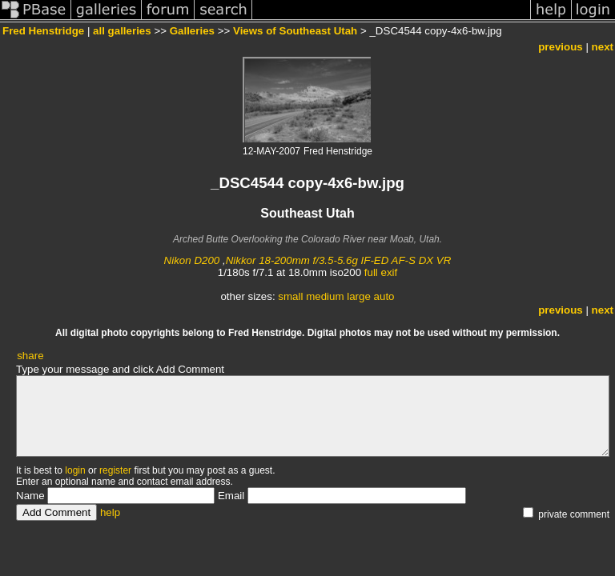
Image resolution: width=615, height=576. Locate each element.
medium (325, 296)
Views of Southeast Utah (295, 31)
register (115, 470)
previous (560, 47)
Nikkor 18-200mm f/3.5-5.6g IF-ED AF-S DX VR (339, 260)
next (602, 47)
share (30, 356)
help (110, 512)
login (75, 470)
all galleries (122, 31)
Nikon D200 (192, 260)
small (290, 296)
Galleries (192, 31)
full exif (380, 272)
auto (384, 296)
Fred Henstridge (43, 31)
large (359, 296)
